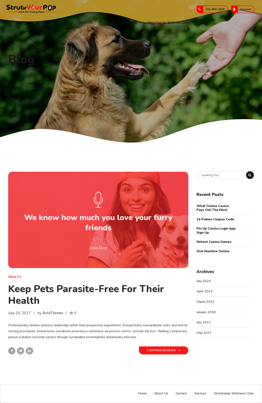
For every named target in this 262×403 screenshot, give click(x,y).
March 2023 (205, 301)
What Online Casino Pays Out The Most (212, 208)
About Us (85, 22)
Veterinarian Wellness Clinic (169, 22)
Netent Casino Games (214, 242)
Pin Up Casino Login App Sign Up (216, 230)
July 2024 (203, 281)
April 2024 (204, 291)
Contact (109, 22)
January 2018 (206, 312)
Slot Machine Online (212, 251)
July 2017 (203, 322)
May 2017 (204, 333)
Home (63, 22)
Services (131, 22)
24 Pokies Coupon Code (215, 219)
